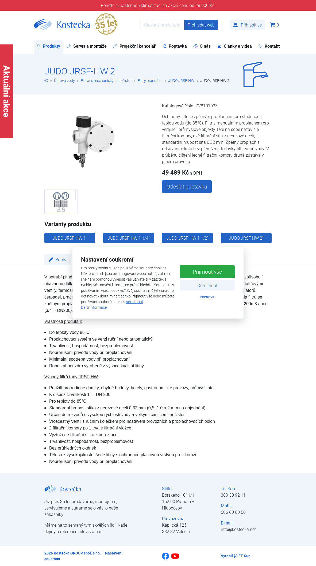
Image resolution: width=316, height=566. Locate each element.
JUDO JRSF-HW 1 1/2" (187, 238)
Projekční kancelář (134, 46)
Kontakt (269, 46)
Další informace (94, 307)
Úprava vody (64, 80)
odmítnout (134, 301)
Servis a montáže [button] (87, 46)
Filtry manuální (150, 80)
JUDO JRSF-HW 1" (69, 238)
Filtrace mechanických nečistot (106, 80)
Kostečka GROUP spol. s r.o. (77, 553)
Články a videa (234, 46)
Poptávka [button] (174, 46)
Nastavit (207, 296)
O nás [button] (202, 46)
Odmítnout (207, 285)
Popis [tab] (57, 259)
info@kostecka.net (238, 529)
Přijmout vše (207, 271)
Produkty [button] (49, 46)
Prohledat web (201, 25)
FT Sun (242, 555)
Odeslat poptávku (187, 186)
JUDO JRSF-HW (181, 80)
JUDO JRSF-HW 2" (246, 238)
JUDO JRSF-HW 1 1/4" (128, 238)
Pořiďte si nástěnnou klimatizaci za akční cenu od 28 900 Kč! (158, 5)
